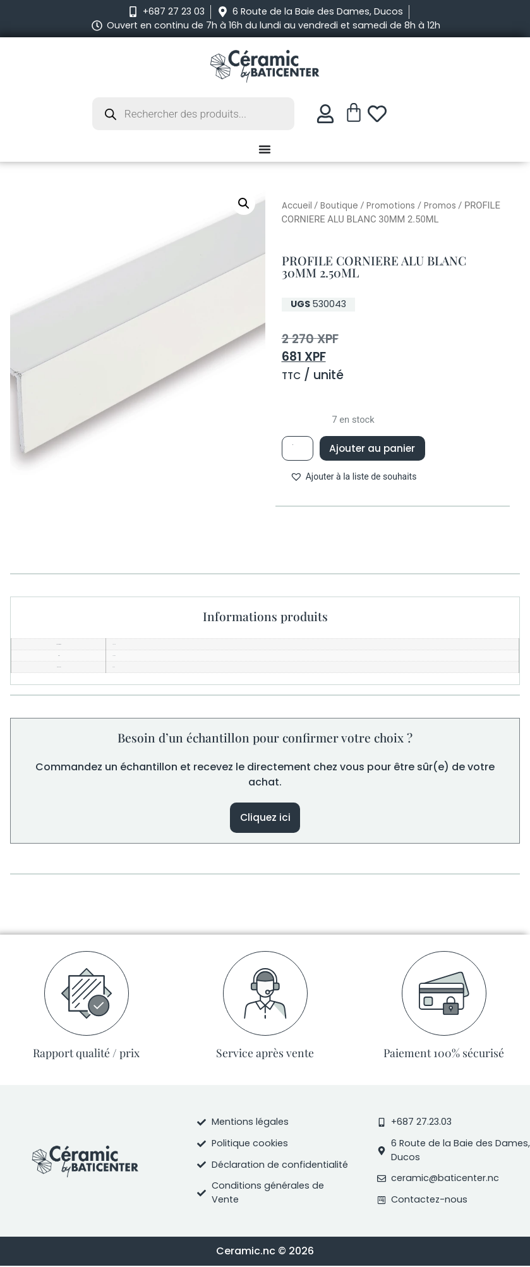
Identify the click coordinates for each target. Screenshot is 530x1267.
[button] (243, 203)
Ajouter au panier (375, 447)
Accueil (297, 206)
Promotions (390, 206)
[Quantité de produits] (298, 448)
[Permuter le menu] (264, 149)
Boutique (339, 206)
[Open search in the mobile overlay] (193, 113)
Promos (440, 206)
